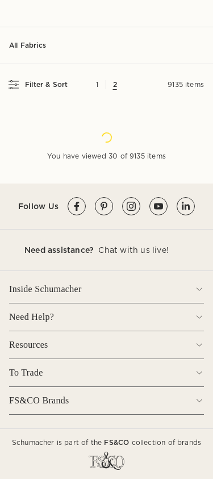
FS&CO (116, 442)
